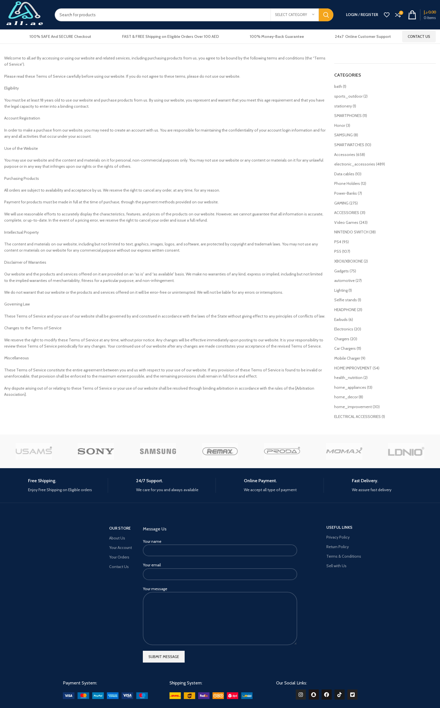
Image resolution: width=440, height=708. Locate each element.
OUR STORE (120, 528)
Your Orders (119, 557)
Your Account (120, 547)
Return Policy (337, 546)
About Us (117, 538)
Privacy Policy (338, 537)
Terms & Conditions (343, 556)
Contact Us (419, 36)
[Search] (194, 14)
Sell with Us (336, 565)
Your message (220, 603)
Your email (220, 569)
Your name (220, 546)
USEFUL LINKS (339, 527)
